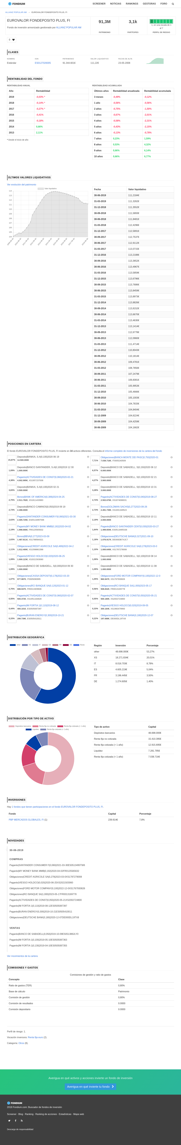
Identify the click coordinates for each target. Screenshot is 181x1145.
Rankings (132, 3)
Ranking (29, 1114)
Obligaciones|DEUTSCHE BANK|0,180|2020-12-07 (127, 615)
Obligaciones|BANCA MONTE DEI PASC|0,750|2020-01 (129, 457)
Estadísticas (65, 1114)
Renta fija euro (35, 1037)
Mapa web (78, 1114)
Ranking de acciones (46, 1114)
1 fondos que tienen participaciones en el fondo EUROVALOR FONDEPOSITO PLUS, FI (57, 807)
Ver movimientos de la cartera (22, 956)
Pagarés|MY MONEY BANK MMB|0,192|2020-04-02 (44, 526)
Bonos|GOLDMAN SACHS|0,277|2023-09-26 (124, 507)
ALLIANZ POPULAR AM (68, 27)
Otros (21, 1043)
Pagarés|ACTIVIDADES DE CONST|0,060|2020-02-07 (45, 595)
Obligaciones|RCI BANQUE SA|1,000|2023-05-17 (126, 585)
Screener (99, 3)
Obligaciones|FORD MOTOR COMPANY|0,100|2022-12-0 (130, 576)
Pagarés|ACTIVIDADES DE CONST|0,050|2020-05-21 (129, 595)
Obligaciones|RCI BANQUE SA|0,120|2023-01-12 (42, 585)
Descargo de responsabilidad (20, 1129)
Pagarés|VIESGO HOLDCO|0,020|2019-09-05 (124, 605)
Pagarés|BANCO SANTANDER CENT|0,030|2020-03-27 (130, 526)
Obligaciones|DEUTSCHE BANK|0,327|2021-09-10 (127, 536)
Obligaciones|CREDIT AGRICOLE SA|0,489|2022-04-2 (45, 546)
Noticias (115, 3)
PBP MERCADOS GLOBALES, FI (26, 820)
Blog (20, 1114)
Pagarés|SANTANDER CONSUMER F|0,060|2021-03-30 (46, 516)
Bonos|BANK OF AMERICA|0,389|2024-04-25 (40, 497)
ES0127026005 (43, 63)
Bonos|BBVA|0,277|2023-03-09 (33, 536)
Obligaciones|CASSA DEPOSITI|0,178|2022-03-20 (43, 576)
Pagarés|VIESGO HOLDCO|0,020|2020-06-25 (41, 556)
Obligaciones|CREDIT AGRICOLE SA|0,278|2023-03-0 (129, 546)
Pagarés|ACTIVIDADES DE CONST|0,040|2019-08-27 (129, 497)
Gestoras (149, 3)
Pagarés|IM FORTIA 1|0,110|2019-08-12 (38, 605)
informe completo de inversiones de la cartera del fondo (133, 451)
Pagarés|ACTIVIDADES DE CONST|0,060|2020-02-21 (45, 477)
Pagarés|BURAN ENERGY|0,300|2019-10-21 (40, 615)
